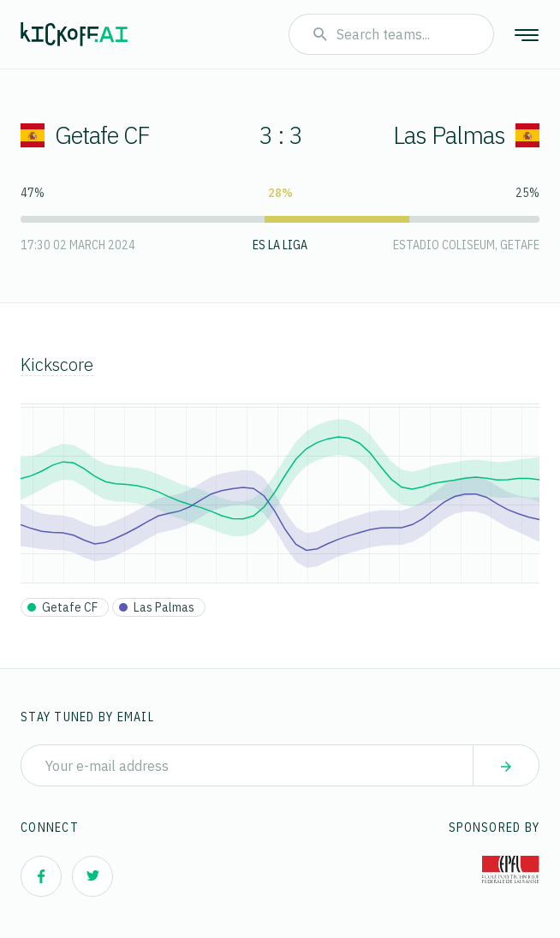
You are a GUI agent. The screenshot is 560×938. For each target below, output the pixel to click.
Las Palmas (466, 135)
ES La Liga (280, 245)
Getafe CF (85, 135)
